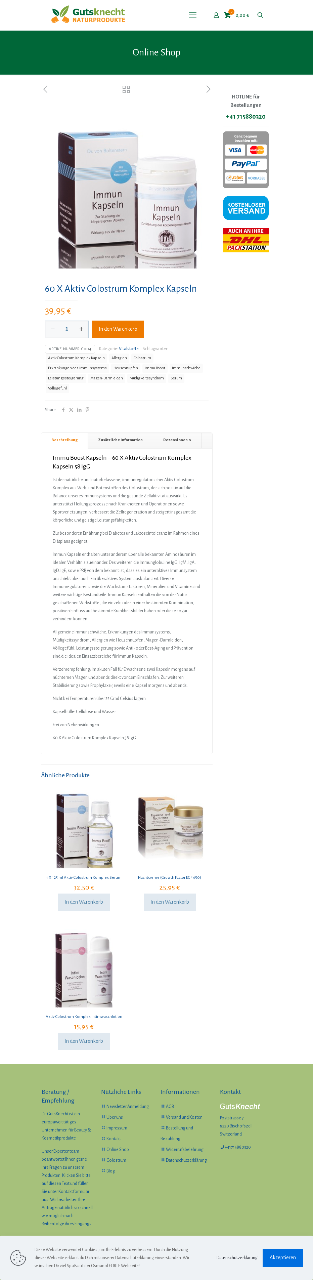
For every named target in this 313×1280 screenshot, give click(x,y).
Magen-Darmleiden (106, 378)
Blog (110, 1171)
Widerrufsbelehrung (185, 1149)
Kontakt (113, 1139)
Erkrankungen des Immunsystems (77, 368)
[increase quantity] (81, 329)
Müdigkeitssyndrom (147, 378)
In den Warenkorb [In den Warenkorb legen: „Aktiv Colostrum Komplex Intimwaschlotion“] (83, 1041)
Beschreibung (64, 440)
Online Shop (117, 1149)
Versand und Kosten (184, 1117)
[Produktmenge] (67, 329)
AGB (170, 1106)
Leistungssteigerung (66, 378)
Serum (176, 378)
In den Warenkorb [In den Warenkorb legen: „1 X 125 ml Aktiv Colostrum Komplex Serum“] (83, 902)
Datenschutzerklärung (186, 1160)
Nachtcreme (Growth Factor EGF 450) (169, 877)
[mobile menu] (192, 15)
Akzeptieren (283, 1257)
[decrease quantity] (52, 329)
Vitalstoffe (129, 348)
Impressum (116, 1128)
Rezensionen (177, 440)
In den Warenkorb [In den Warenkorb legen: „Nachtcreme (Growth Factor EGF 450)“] (169, 902)
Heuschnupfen (126, 368)
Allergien (119, 358)
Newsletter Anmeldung (127, 1106)
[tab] (64, 440)
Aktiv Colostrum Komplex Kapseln (76, 358)
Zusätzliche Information (120, 440)
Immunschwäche (186, 368)
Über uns (114, 1117)
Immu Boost (155, 368)
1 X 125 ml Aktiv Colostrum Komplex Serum (84, 877)
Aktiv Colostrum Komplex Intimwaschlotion (84, 1017)
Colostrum (142, 358)
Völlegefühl (57, 388)
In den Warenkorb (118, 329)
